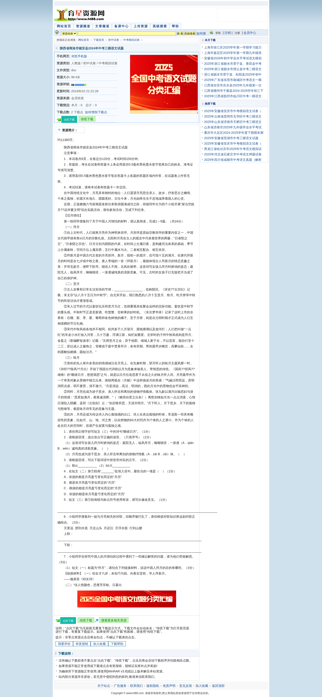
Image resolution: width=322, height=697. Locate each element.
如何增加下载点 (96, 112)
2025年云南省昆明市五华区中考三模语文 (233, 116)
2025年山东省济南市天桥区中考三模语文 (233, 122)
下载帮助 (117, 644)
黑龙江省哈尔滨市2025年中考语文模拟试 (233, 149)
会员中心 (250, 33)
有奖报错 (82, 644)
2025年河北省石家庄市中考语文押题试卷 (233, 154)
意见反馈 (185, 686)
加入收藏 (99, 644)
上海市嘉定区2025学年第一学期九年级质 (233, 53)
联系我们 (136, 686)
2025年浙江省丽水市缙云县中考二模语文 (233, 69)
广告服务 (120, 686)
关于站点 (103, 686)
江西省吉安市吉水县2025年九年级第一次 (233, 85)
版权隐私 (153, 686)
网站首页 (83, 40)
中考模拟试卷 (131, 40)
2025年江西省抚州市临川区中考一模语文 (233, 96)
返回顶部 (218, 686)
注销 (227, 33)
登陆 (218, 33)
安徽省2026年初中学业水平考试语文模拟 (233, 58)
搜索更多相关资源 (113, 620)
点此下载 (69, 119)
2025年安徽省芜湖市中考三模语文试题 (231, 138)
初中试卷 (113, 40)
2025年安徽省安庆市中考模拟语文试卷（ (233, 111)
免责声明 (169, 686)
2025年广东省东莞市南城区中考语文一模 (233, 80)
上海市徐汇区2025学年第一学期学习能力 (233, 47)
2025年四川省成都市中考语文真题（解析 (233, 160)
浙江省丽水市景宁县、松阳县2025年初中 (233, 74)
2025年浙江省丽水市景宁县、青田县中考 (233, 63)
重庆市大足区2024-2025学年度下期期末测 (233, 132)
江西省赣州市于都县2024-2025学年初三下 (233, 90)
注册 (237, 33)
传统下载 (87, 119)
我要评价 (64, 644)
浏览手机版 (79, 56)
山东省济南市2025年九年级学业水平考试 (233, 127)
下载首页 (98, 40)
